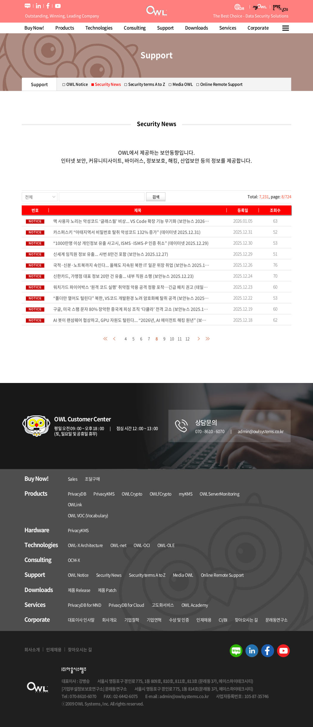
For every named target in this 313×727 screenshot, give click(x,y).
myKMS (186, 494)
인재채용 (203, 620)
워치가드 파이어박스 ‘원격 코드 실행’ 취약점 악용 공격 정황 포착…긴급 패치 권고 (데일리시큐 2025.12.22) (131, 287)
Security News (109, 575)
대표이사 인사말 (81, 620)
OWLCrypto (132, 494)
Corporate (258, 27)
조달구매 (92, 479)
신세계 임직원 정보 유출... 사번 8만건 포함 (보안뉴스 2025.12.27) (110, 254)
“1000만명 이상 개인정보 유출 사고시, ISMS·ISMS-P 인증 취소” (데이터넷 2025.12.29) (131, 243)
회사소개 (32, 649)
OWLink (75, 504)
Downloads (196, 27)
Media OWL (183, 575)
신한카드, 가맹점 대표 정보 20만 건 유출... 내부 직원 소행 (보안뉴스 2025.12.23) (123, 276)
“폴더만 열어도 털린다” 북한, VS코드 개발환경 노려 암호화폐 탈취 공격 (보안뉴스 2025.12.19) (131, 298)
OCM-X (74, 560)
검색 (155, 197)
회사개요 (109, 620)
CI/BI (223, 620)
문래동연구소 (276, 620)
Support (165, 27)
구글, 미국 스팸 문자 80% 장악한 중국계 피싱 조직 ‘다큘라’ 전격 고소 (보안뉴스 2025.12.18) (131, 309)
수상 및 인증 (179, 620)
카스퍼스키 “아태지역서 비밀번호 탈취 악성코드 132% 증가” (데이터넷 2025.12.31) (127, 232)
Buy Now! (34, 27)
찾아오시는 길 (246, 620)
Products (64, 27)
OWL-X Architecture (85, 545)
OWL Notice (78, 575)
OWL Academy (194, 605)
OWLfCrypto (160, 494)
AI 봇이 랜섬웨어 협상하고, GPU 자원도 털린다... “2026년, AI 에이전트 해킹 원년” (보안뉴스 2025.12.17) (131, 320)
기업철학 (131, 620)
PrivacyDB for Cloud (126, 605)
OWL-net (118, 545)
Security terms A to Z (147, 575)
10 (172, 338)
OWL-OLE (166, 545)
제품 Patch (107, 590)
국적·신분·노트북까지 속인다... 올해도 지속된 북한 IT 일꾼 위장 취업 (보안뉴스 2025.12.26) (131, 265)
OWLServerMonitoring (219, 494)
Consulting (135, 27)
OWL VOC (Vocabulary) (88, 515)
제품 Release (79, 590)
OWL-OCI (142, 545)
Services (227, 27)
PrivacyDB (77, 494)
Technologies (98, 27)
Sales (73, 479)
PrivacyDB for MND (84, 605)
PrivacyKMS (103, 494)
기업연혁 (154, 620)
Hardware (36, 530)
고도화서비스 (163, 605)
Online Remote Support (222, 575)
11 (180, 338)
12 (187, 338)
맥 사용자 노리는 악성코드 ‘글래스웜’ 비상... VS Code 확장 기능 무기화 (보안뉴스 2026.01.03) (131, 221)
